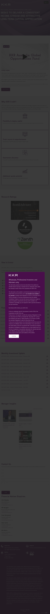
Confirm (14, 336)
